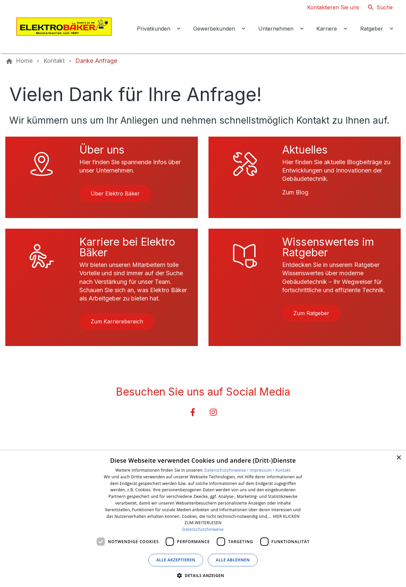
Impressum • (263, 470)
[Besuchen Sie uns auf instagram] (213, 412)
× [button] (398, 457)
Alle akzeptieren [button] (176, 560)
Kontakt (283, 470)
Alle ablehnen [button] (233, 560)
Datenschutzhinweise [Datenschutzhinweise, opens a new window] (203, 529)
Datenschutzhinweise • (227, 470)
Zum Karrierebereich (117, 321)
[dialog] (203, 519)
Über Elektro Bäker (115, 193)
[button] (203, 575)
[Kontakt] (54, 61)
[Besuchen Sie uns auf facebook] (192, 412)
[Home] (24, 61)
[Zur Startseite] (64, 26)
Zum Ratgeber (311, 313)
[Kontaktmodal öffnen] (328, 7)
